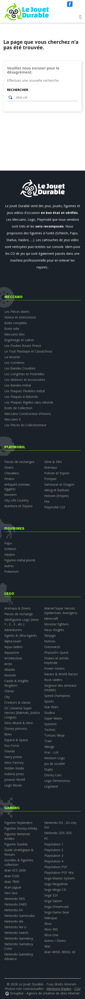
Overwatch (52, 647)
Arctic (8, 664)
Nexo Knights (54, 630)
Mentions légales (58, 989)
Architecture (13, 658)
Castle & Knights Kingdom (16, 683)
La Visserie (12, 357)
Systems (50, 724)
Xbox (47, 923)
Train (48, 741)
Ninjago (50, 635)
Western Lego (54, 758)
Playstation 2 (53, 850)
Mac (47, 946)
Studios (49, 712)
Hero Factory (14, 762)
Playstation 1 (53, 844)
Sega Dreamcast (56, 906)
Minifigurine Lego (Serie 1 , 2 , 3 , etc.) (21, 621)
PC (46, 838)
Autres (9, 566)
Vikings (49, 746)
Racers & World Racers (61, 674)
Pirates (9, 479)
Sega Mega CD (55, 889)
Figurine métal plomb (19, 560)
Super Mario (53, 718)
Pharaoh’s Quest (56, 652)
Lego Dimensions (57, 781)
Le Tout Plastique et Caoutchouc (28, 351)
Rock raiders (53, 680)
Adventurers (13, 630)
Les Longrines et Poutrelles (24, 374)
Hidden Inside (14, 768)
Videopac (51, 918)
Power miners (54, 668)
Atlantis (9, 669)
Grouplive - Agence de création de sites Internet (45, 993)
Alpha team (12, 641)
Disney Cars (53, 775)
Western (10, 494)
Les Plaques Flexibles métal (24, 391)
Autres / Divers (55, 940)
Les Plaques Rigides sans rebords (28, 402)
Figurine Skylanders (18, 822)
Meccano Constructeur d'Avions (27, 413)
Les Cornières (14, 362)
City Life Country (16, 500)
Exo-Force (11, 745)
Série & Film (53, 462)
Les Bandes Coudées (19, 368)
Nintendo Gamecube (19, 915)
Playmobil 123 (54, 507)
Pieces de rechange (18, 614)
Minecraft (51, 618)
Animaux (50, 467)
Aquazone (11, 652)
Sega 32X (51, 895)
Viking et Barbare (56, 490)
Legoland (51, 786)
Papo (8, 543)
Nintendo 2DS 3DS (58, 833)
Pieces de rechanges (19, 462)
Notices (50, 641)
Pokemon (11, 571)
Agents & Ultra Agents (20, 635)
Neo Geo (11, 893)
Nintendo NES (14, 898)
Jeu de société (54, 763)
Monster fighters (56, 624)
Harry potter (13, 757)
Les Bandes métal (17, 385)
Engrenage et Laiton (19, 340)
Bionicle (10, 675)
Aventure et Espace (18, 506)
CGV (77, 989)
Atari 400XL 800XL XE (59, 952)
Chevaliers (11, 473)
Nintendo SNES (15, 904)
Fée (47, 501)
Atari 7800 (11, 881)
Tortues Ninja (54, 735)
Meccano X (12, 419)
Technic (50, 729)
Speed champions (57, 695)
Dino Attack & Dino (18, 723)
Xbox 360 (51, 929)
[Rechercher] (46, 97)
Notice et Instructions (20, 317)
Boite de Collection (18, 408)
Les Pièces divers (16, 311)
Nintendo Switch (16, 932)
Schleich (10, 549)
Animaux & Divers (17, 608)
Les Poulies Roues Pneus (22, 345)
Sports (49, 701)
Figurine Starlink (15, 844)
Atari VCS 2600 (15, 870)
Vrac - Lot (51, 752)
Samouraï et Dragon (59, 484)
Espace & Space (16, 740)
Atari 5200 (11, 876)
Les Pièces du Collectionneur (25, 425)
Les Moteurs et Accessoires (24, 379)
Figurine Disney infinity (20, 828)
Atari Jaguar (12, 887)
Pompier (50, 479)
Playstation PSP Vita (59, 872)
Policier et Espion (56, 473)
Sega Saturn (53, 901)
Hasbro (9, 554)
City (7, 697)
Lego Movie (13, 785)
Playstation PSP (55, 867)
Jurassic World (14, 779)
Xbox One (51, 935)
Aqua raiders (13, 647)
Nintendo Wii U (15, 927)
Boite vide (11, 328)
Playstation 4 (53, 861)
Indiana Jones (14, 774)
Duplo (48, 769)
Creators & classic (17, 702)
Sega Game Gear (56, 912)
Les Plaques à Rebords (21, 396)
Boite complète (15, 323)
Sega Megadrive (56, 884)
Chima (9, 691)
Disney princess (15, 728)
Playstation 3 (53, 855)
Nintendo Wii (13, 921)
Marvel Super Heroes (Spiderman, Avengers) (60, 610)
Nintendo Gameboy (18, 938)
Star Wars (51, 707)
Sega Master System (59, 878)
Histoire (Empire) (56, 496)
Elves (8, 734)
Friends (9, 751)
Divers (9, 467)
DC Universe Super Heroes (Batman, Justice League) (22, 712)
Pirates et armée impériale (56, 660)
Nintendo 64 (13, 910)
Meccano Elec (14, 334)
